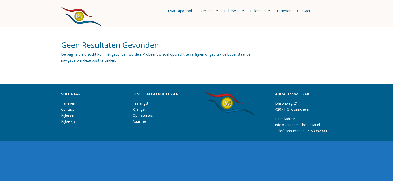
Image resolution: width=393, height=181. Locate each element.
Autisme (139, 121)
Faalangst (140, 103)
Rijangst (139, 109)
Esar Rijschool (180, 11)
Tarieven (283, 11)
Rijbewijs (232, 11)
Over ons (206, 11)
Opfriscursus (143, 115)
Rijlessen (258, 11)
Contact (303, 11)
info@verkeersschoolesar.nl (297, 124)
